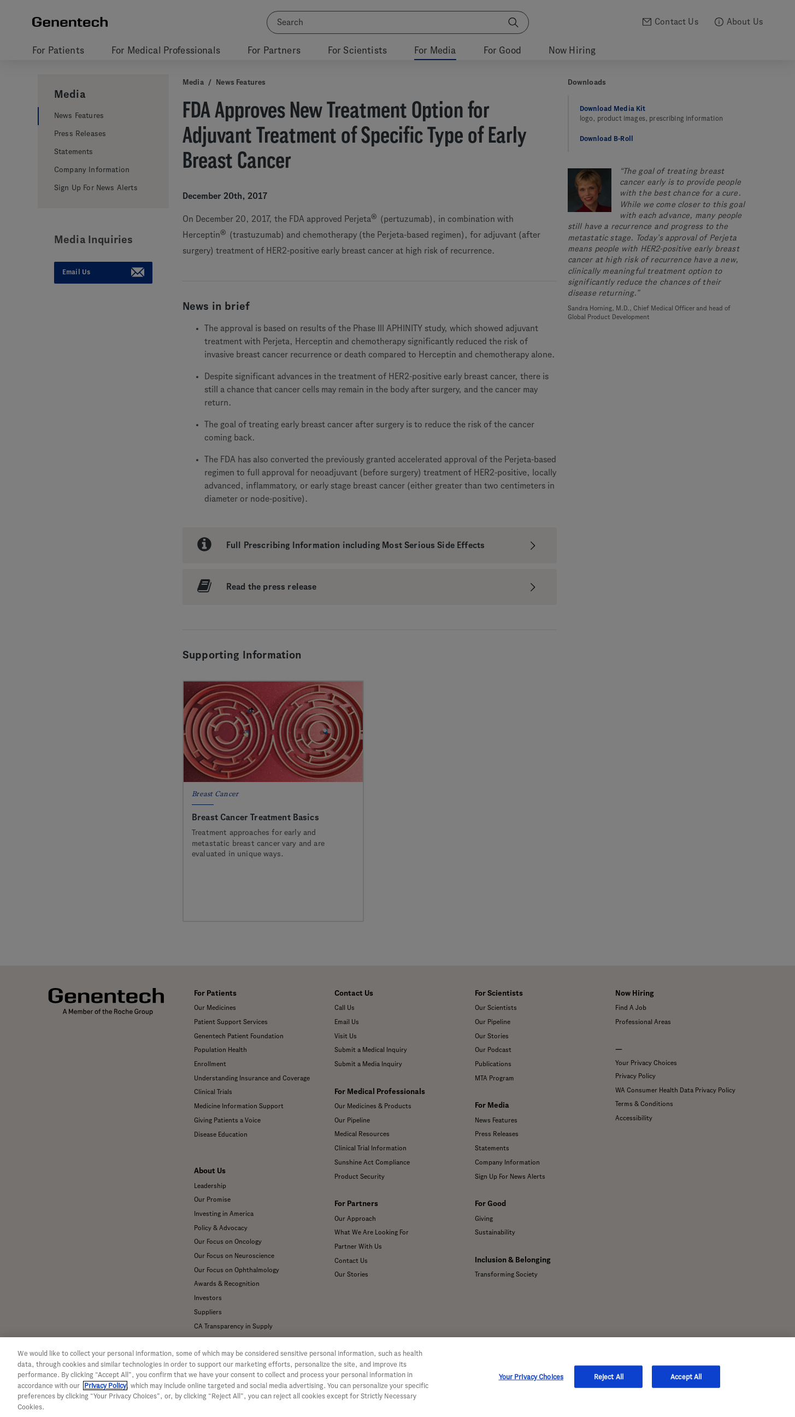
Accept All (686, 1388)
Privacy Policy (105, 1397)
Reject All (608, 1388)
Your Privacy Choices (531, 1388)
